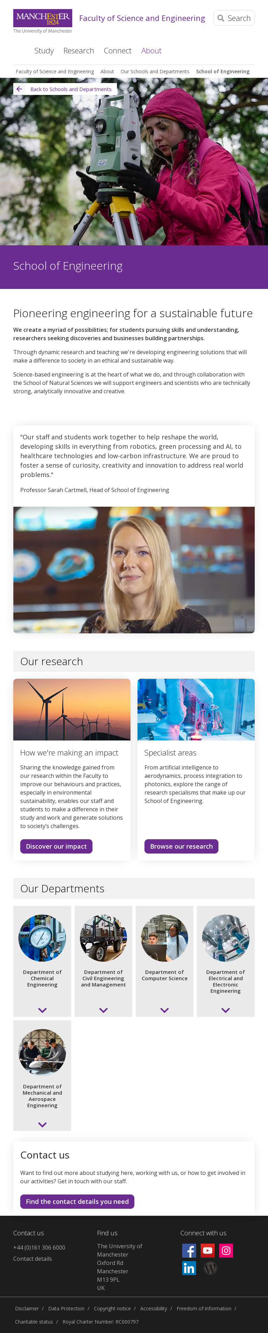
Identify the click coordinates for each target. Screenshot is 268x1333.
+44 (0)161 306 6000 (39, 1247)
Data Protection (66, 1308)
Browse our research (181, 846)
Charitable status (34, 1321)
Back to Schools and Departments (62, 89)
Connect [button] (118, 50)
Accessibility (153, 1308)
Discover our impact (56, 846)
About (107, 71)
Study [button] (44, 50)
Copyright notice (112, 1308)
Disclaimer (27, 1308)
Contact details (32, 1259)
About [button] (151, 50)
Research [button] (79, 50)
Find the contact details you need (77, 1201)
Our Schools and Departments (155, 71)
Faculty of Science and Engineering (142, 17)
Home (18, 50)
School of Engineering (223, 71)
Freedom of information (204, 1308)
